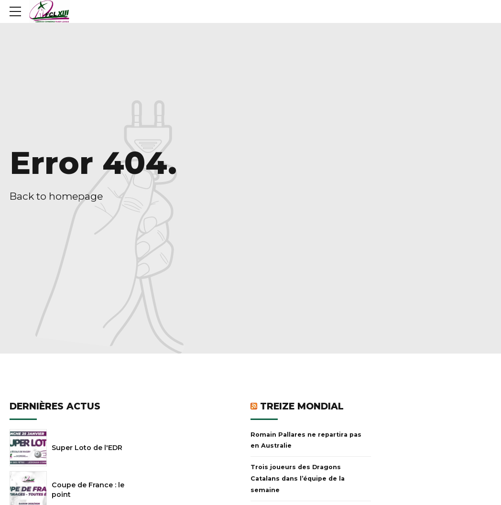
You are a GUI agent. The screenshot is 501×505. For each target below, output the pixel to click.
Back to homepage (56, 196)
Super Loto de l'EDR (87, 447)
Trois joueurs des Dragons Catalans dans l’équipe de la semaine (297, 478)
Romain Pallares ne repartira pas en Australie (305, 440)
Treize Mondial (302, 406)
